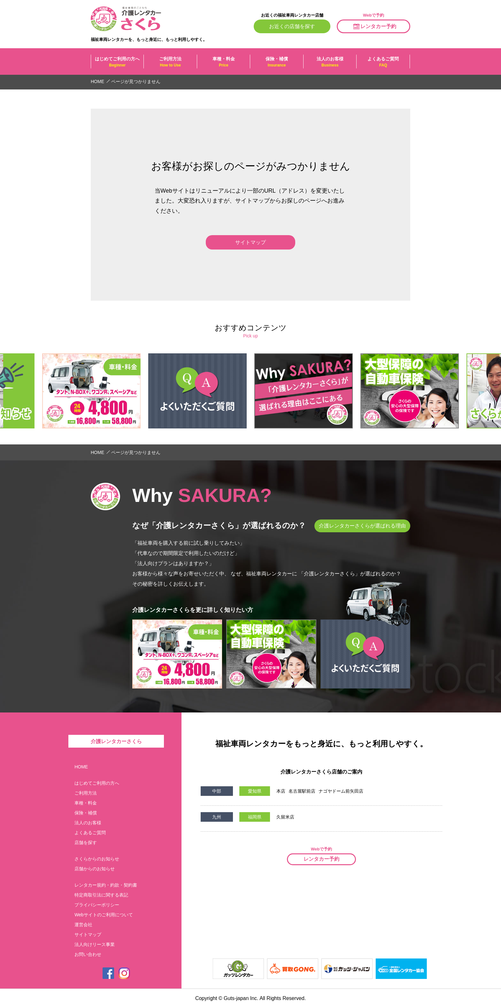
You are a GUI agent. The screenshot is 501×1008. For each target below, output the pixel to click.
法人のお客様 (330, 61)
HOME (81, 766)
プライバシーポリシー (96, 904)
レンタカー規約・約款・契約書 (105, 885)
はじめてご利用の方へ (117, 61)
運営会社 (83, 924)
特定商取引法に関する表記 (101, 894)
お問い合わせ (87, 954)
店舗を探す (85, 842)
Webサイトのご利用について (103, 914)
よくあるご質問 (383, 61)
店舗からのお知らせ (94, 868)
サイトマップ (87, 934)
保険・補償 (276, 61)
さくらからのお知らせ (96, 858)
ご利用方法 (170, 61)
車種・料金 (223, 61)
